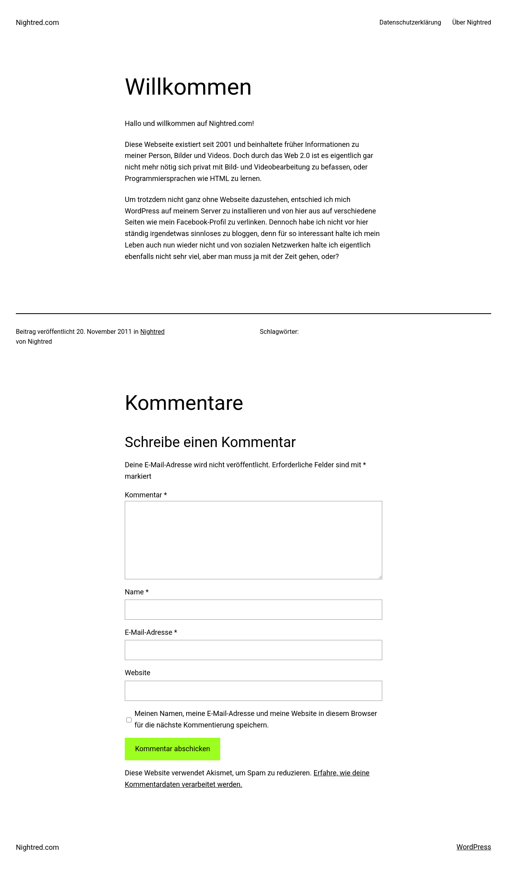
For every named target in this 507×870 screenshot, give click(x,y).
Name (137, 592)
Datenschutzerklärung (411, 22)
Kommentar (146, 495)
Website (137, 672)
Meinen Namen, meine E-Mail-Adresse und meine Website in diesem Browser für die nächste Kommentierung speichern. (256, 719)
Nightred (152, 331)
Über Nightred (471, 22)
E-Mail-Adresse (151, 632)
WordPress (474, 847)
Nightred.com (37, 22)
